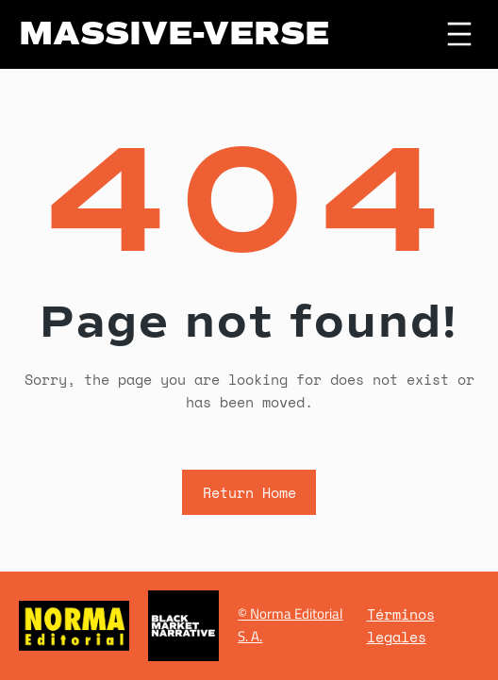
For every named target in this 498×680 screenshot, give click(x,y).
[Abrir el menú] (459, 34)
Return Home (249, 492)
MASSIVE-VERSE (174, 33)
